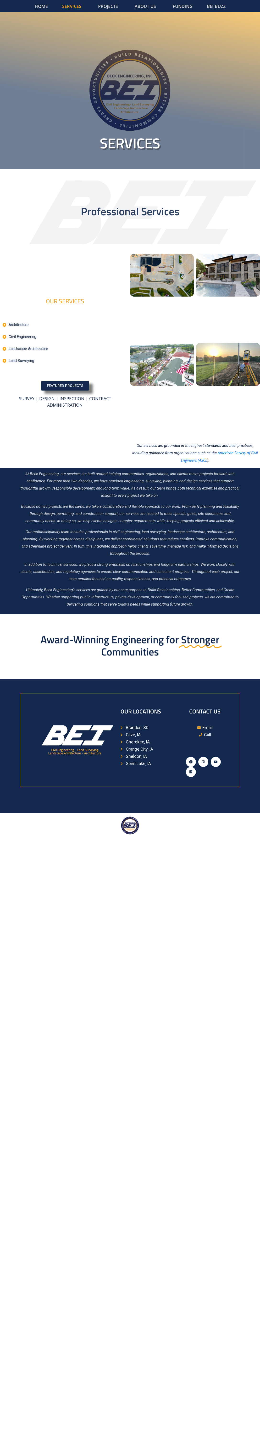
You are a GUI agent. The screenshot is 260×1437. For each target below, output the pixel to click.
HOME (41, 6)
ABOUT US (145, 6)
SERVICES (71, 6)
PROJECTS (108, 6)
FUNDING (183, 6)
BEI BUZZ (216, 6)
